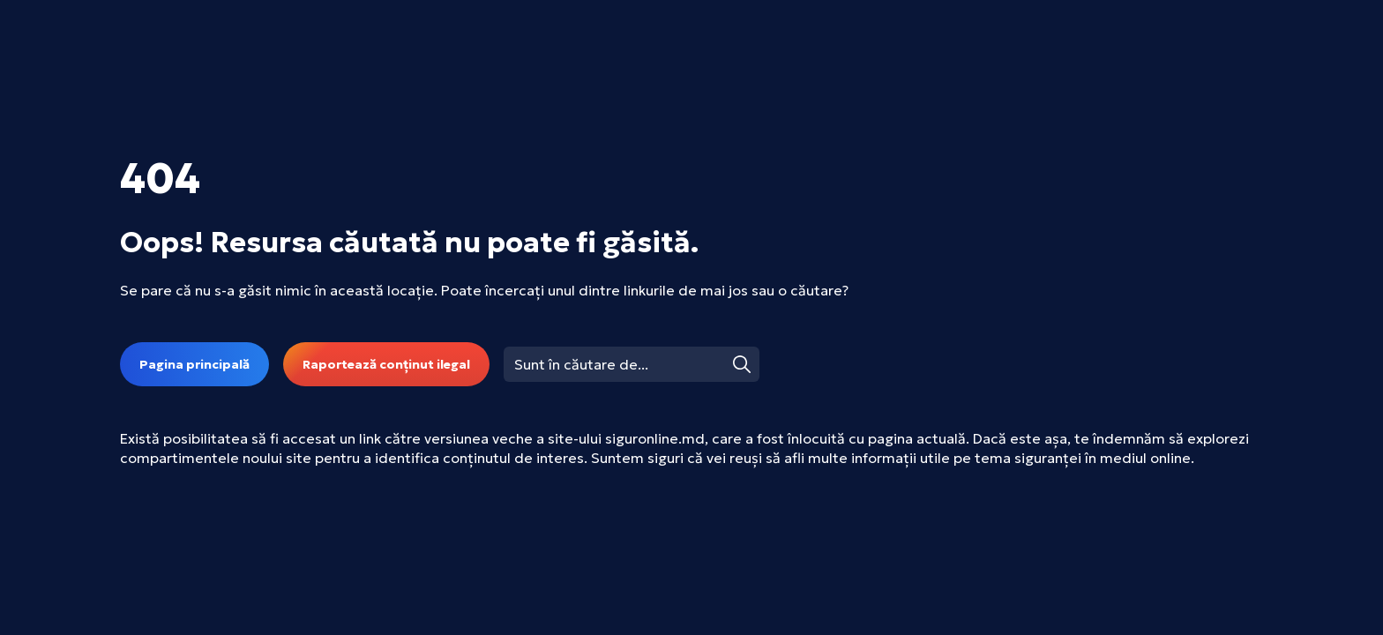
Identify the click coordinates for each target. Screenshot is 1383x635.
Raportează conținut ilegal (386, 364)
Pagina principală (194, 364)
